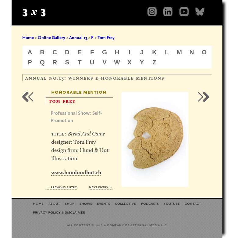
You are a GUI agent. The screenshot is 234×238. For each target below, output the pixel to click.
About (54, 203)
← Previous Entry (61, 187)
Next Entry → (101, 187)
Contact (193, 203)
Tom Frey (106, 37)
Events (103, 203)
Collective (125, 203)
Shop (69, 203)
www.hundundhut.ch (76, 172)
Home (28, 37)
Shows (86, 203)
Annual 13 (78, 37)
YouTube (172, 203)
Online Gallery (51, 37)
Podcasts (150, 203)
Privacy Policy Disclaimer (59, 212)
